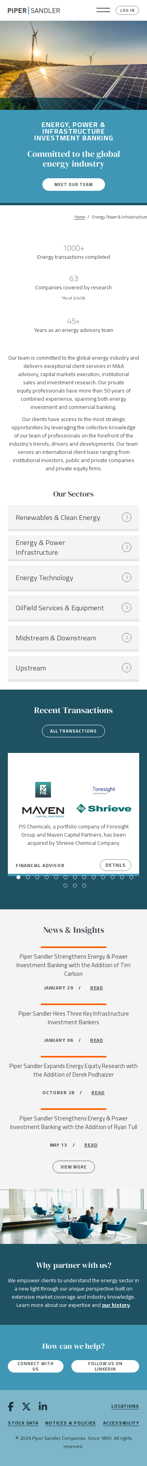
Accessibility (121, 1423)
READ (96, 987)
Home (79, 217)
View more (74, 1167)
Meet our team (73, 184)
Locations (125, 1406)
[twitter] (26, 1408)
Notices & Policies (70, 1423)
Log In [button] (127, 10)
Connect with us (36, 1366)
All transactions (73, 731)
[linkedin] (43, 1408)
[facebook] (11, 1408)
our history (116, 1305)
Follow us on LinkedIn (105, 1366)
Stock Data (23, 1423)
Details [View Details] (115, 864)
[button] (103, 10)
